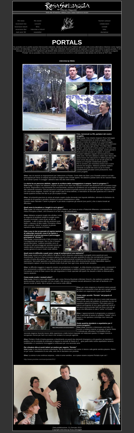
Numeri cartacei (104, 21)
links (104, 29)
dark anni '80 (21, 32)
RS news (20, 21)
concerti (38, 24)
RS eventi (37, 21)
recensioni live (20, 24)
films (37, 27)
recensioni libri (20, 29)
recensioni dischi (21, 27)
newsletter (38, 32)
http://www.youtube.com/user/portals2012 (58, 53)
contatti (104, 27)
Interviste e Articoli (38, 29)
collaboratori (104, 24)
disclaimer (104, 32)
